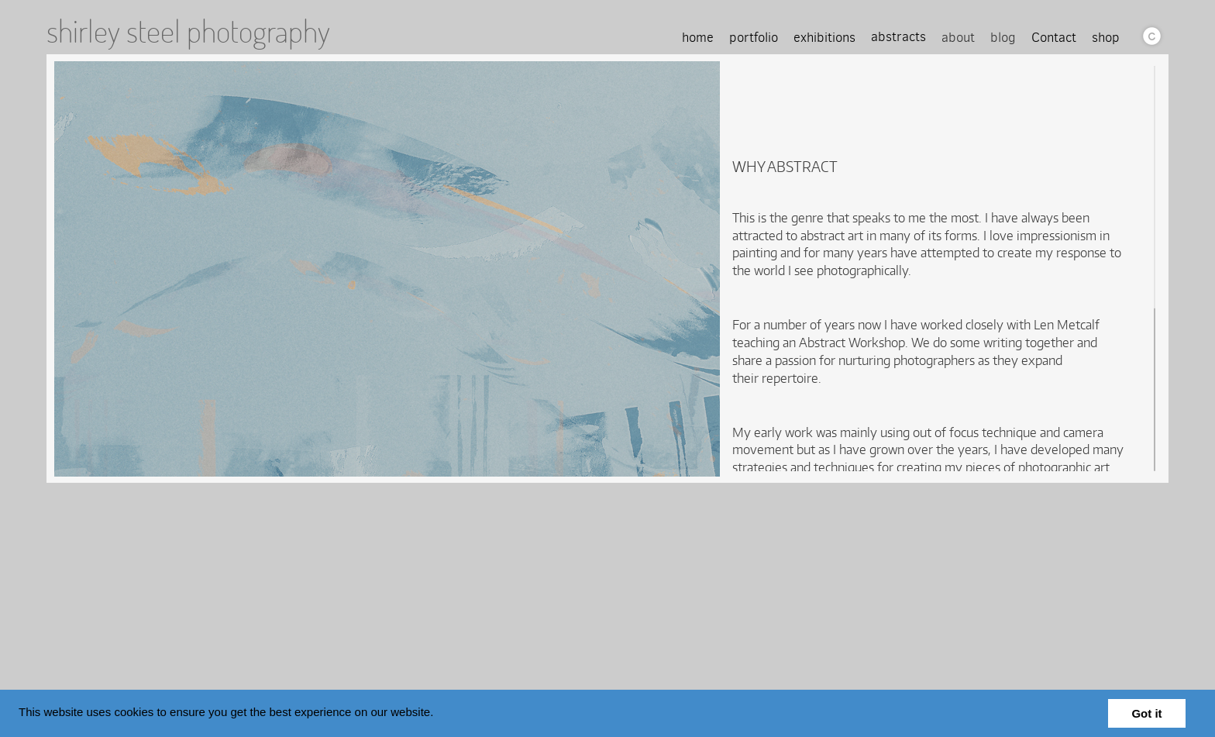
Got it (1146, 713)
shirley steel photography (188, 30)
